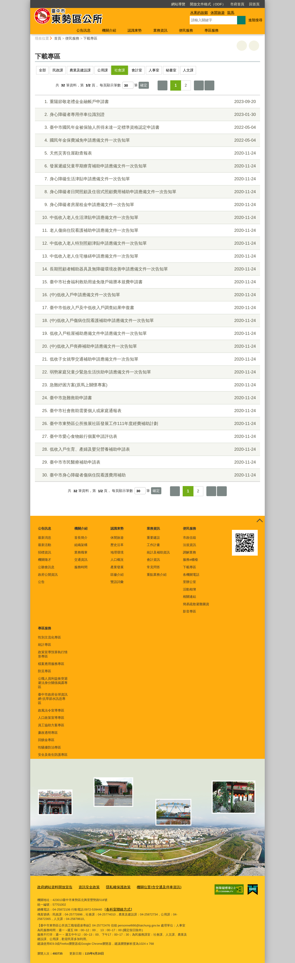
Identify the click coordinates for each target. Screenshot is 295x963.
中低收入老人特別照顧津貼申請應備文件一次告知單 (147, 243)
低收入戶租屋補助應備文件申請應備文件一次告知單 (147, 333)
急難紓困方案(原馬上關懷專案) (147, 385)
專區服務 (211, 30)
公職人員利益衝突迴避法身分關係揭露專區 (53, 683)
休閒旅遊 (218, 13)
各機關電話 (191, 574)
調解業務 (189, 552)
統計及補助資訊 (158, 552)
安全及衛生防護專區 (53, 754)
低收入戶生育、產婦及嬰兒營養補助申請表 (147, 449)
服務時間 (80, 567)
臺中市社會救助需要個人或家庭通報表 (147, 410)
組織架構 (80, 545)
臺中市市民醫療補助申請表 (147, 462)
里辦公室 (189, 582)
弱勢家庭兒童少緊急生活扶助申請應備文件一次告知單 (147, 372)
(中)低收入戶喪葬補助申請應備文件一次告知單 (147, 346)
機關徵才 (44, 559)
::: (28, 2)
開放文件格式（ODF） (181, 4)
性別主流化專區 (49, 637)
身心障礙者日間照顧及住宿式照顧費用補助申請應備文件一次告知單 (147, 191)
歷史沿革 (117, 545)
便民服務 (186, 30)
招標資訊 (44, 552)
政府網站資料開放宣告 (52, 886)
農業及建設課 (80, 70)
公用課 (102, 70)
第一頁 (162, 85)
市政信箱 (189, 537)
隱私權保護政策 (109, 886)
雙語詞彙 (117, 582)
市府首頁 (210, 4)
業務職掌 (80, 552)
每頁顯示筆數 (110, 85)
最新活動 (44, 545)
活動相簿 (189, 589)
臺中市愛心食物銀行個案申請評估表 (147, 436)
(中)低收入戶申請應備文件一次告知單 (147, 294)
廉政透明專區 (48, 732)
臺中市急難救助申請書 (147, 398)
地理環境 (117, 552)
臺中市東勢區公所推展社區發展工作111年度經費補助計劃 (147, 423)
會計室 (137, 70)
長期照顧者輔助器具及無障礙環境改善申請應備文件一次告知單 (147, 269)
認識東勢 (135, 30)
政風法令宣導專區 (51, 710)
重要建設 (153, 537)
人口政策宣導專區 (51, 717)
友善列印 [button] (242, 46)
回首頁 (227, 4)
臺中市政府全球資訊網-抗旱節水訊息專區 (53, 699)
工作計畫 (153, 545)
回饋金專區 (46, 740)
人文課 (188, 70)
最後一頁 (209, 85)
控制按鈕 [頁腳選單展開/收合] (259, 521)
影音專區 (189, 611)
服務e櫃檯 (190, 559)
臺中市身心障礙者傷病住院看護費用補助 (147, 475)
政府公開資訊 (48, 574)
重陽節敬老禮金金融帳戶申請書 (147, 101)
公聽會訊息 (46, 567)
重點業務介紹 (156, 574)
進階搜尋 (255, 20)
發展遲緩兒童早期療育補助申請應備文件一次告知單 (147, 166)
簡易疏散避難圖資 (196, 604)
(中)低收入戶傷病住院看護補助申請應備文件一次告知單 (147, 320)
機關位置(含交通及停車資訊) (145, 886)
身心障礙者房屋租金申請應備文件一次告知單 (147, 204)
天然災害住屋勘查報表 (147, 153)
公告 (41, 582)
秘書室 (171, 70)
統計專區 (44, 644)
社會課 (119, 70)
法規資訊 (189, 545)
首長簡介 (80, 537)
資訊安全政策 (83, 886)
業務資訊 (160, 30)
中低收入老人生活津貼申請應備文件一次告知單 (147, 217)
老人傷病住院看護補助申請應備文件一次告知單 (147, 230)
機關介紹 (109, 30)
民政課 (58, 70)
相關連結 (189, 596)
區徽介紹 (117, 574)
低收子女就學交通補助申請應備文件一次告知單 (147, 359)
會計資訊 (153, 559)
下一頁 (199, 85)
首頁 (57, 38)
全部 (42, 70)
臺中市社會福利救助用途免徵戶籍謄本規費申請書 (147, 282)
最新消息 (44, 537)
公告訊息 (83, 30)
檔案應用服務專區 (51, 664)
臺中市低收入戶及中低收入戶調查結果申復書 (147, 307)
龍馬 (230, 13)
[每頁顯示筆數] (127, 85)
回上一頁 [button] (254, 46)
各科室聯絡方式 (116, 908)
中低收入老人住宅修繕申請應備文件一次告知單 (147, 256)
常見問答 (153, 567)
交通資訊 (80, 559)
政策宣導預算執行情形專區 (53, 654)
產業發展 (117, 567)
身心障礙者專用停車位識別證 (147, 114)
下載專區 (90, 38)
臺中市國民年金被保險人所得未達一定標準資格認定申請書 (147, 127)
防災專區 (44, 671)
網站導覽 (151, 4)
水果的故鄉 (199, 13)
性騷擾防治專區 (49, 747)
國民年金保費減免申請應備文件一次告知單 (147, 140)
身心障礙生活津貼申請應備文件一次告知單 (147, 179)
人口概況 (117, 559)
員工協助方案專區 (51, 725)
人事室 (154, 70)
